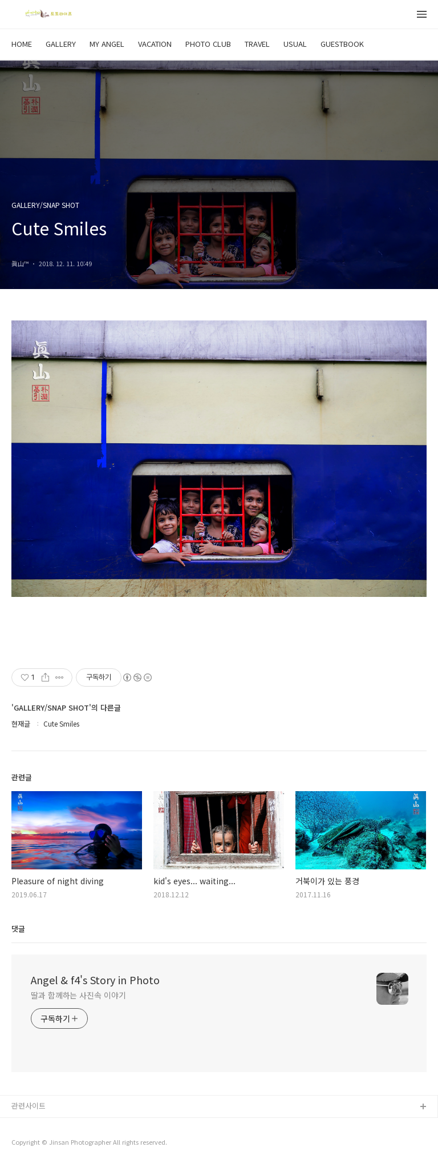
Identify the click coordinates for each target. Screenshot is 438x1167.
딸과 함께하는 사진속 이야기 (78, 995)
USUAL (295, 43)
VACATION (155, 43)
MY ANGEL (107, 43)
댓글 (18, 928)
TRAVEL (257, 43)
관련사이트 (28, 1105)
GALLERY (61, 43)
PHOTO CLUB (208, 43)
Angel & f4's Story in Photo (95, 979)
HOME (21, 43)
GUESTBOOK (342, 43)
